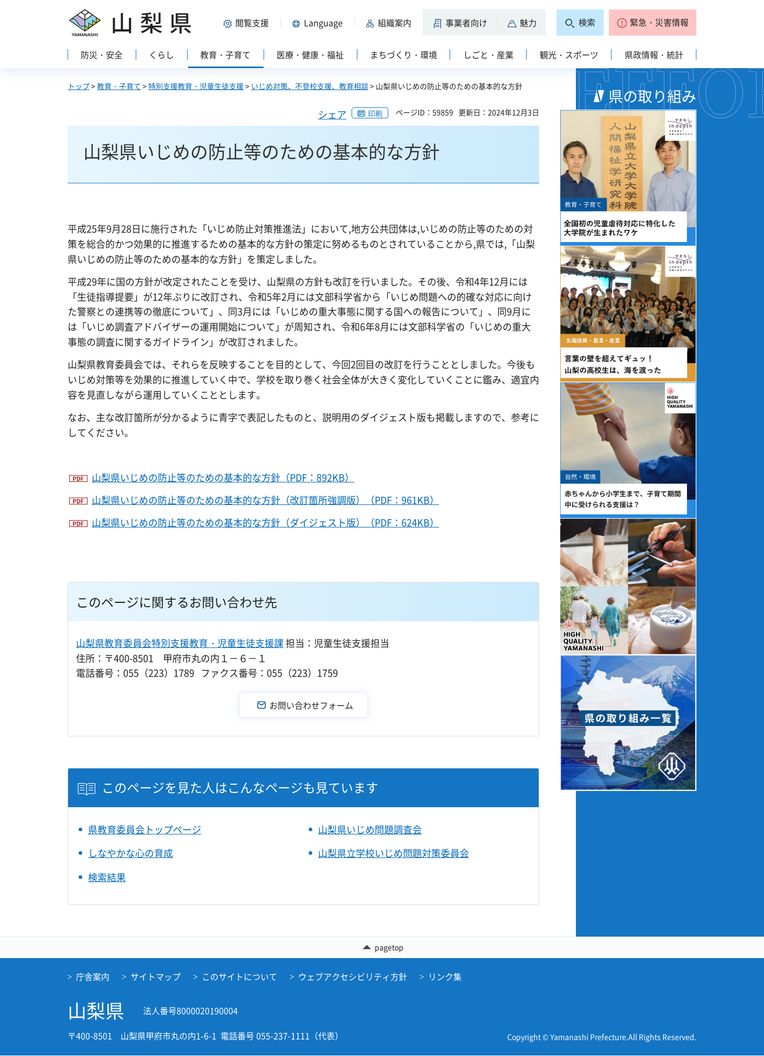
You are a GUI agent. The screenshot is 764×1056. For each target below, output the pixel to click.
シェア (332, 114)
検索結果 (107, 877)
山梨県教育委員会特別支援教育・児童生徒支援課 (179, 643)
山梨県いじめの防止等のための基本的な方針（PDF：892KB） (223, 477)
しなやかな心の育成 (130, 853)
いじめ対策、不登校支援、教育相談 (309, 86)
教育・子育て (119, 86)
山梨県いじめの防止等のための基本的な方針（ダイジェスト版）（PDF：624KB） (265, 522)
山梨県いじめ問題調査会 (370, 829)
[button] (247, 22)
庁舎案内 (93, 977)
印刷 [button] (375, 113)
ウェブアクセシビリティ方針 (352, 977)
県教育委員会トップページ (144, 829)
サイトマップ (155, 977)
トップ (79, 86)
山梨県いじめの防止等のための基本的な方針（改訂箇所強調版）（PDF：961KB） (265, 500)
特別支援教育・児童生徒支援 (196, 86)
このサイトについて (239, 977)
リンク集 (445, 977)
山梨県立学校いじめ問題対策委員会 (393, 853)
